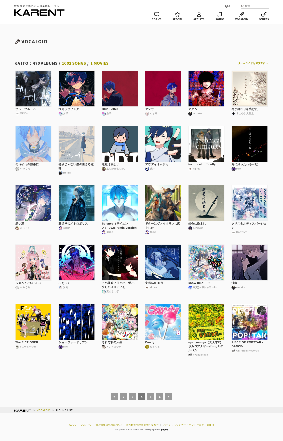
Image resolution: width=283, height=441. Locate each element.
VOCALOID (43, 410)
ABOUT (73, 424)
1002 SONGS (74, 63)
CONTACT (87, 424)
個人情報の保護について (109, 424)
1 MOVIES (99, 63)
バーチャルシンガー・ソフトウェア (184, 424)
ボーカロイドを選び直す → (253, 63)
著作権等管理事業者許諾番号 (142, 424)
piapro (210, 424)
